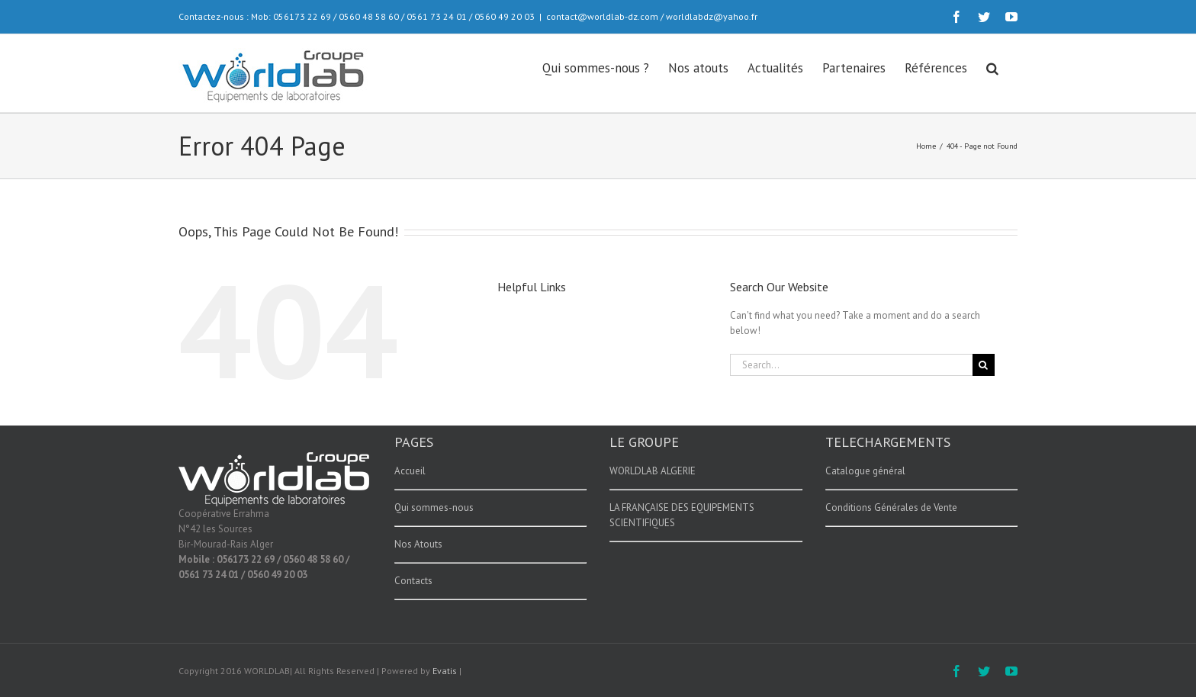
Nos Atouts (418, 544)
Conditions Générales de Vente (891, 507)
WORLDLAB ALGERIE (652, 470)
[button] (992, 67)
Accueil (410, 470)
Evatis (444, 670)
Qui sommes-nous (434, 507)
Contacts (413, 580)
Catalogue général (865, 470)
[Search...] (851, 365)
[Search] (984, 365)
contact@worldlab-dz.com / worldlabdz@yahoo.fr (651, 16)
